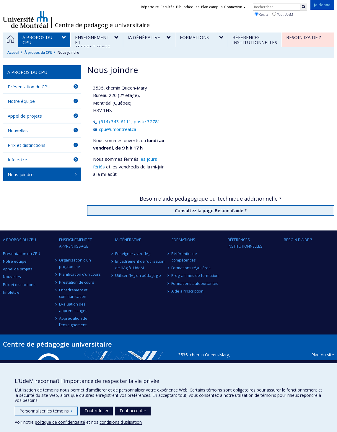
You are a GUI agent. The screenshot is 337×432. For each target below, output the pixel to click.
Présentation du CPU (29, 87)
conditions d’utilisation (121, 422)
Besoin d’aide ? (298, 239)
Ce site (261, 14)
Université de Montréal (25, 19)
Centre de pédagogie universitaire (102, 25)
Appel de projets (25, 116)
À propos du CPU (38, 52)
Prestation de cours (76, 282)
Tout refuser (96, 410)
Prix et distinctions (26, 145)
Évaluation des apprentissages (73, 307)
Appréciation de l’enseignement (73, 321)
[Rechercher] (303, 7)
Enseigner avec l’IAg (132, 253)
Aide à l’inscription (188, 291)
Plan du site (322, 355)
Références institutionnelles (245, 243)
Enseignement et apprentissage (75, 243)
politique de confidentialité (60, 422)
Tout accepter (132, 410)
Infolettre (17, 160)
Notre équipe (21, 101)
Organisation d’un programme (75, 263)
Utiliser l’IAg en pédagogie (138, 275)
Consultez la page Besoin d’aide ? (211, 210)
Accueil (13, 52)
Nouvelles (18, 130)
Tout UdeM (282, 14)
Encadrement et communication (73, 293)
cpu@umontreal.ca (114, 129)
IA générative (128, 239)
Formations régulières (191, 267)
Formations (183, 239)
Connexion (235, 6)
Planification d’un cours (80, 274)
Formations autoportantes (195, 283)
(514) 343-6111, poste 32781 (126, 121)
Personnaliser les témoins (46, 411)
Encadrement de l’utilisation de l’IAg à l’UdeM (140, 264)
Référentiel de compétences (184, 257)
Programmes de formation (195, 275)
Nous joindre (21, 174)
